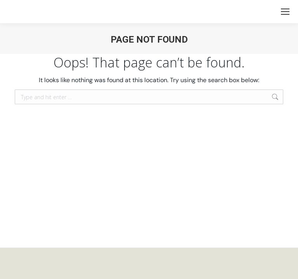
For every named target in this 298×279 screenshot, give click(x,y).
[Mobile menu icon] (285, 12)
